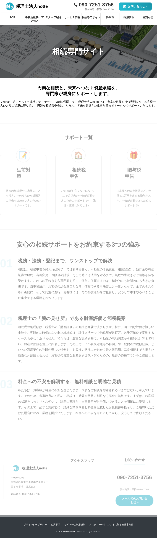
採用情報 (129, 17)
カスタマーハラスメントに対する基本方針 (111, 524)
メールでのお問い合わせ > (134, 502)
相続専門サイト (91, 17)
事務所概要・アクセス (34, 19)
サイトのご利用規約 (74, 524)
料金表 (110, 17)
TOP (12, 17)
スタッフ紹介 (53, 17)
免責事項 (55, 524)
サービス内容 (72, 17)
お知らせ (147, 17)
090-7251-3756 (134, 479)
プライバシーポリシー (35, 524)
